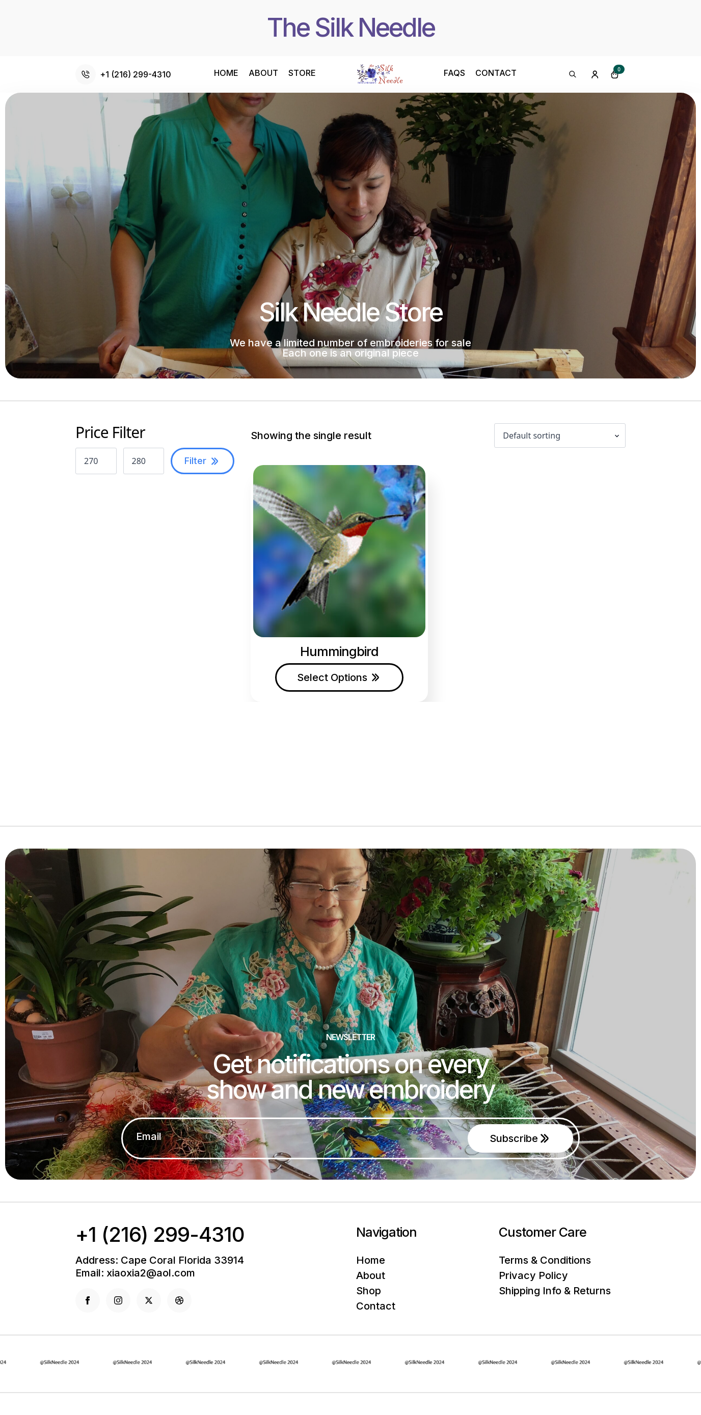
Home (226, 73)
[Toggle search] (572, 74)
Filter (195, 460)
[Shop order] (560, 435)
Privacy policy (533, 1275)
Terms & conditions (545, 1260)
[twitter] (149, 1300)
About (263, 73)
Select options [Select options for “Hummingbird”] (332, 677)
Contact (496, 73)
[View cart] (615, 74)
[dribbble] (179, 1300)
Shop (368, 1291)
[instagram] (118, 1300)
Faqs (454, 73)
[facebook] (87, 1300)
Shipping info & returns (555, 1291)
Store (302, 73)
